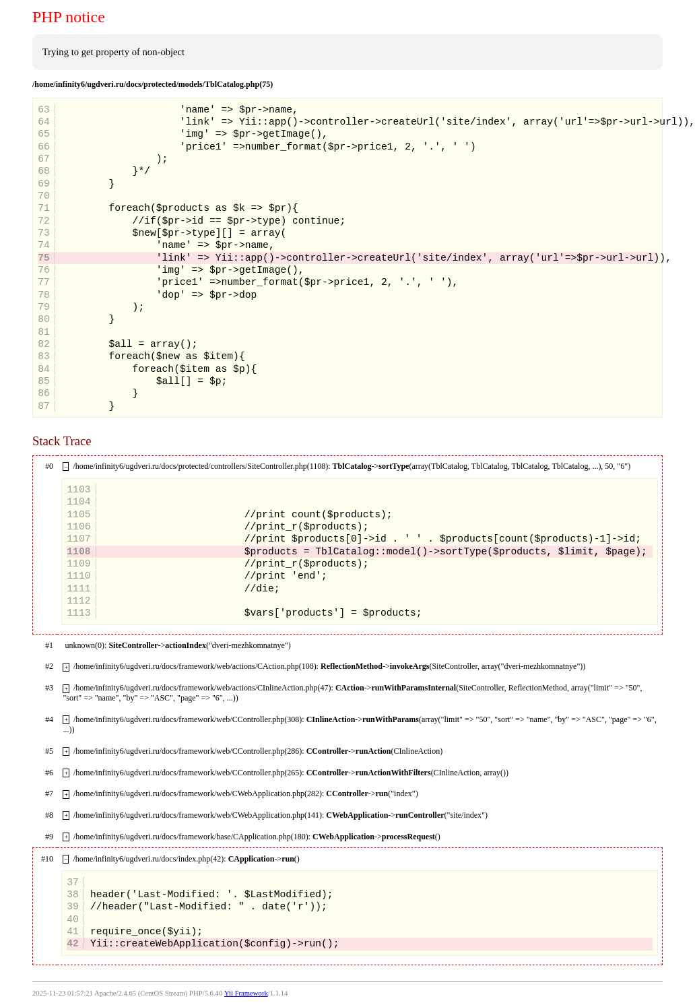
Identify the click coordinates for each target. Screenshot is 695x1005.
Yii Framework (246, 993)
